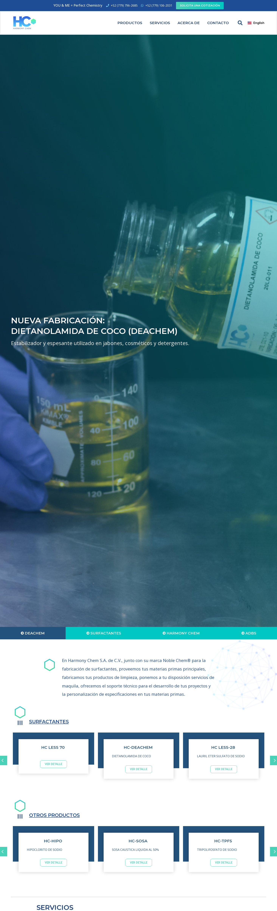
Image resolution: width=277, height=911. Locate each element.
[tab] (33, 633)
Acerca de (189, 23)
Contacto (218, 23)
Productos (129, 23)
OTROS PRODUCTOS (59, 814)
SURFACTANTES (52, 721)
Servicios (160, 23)
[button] (240, 23)
